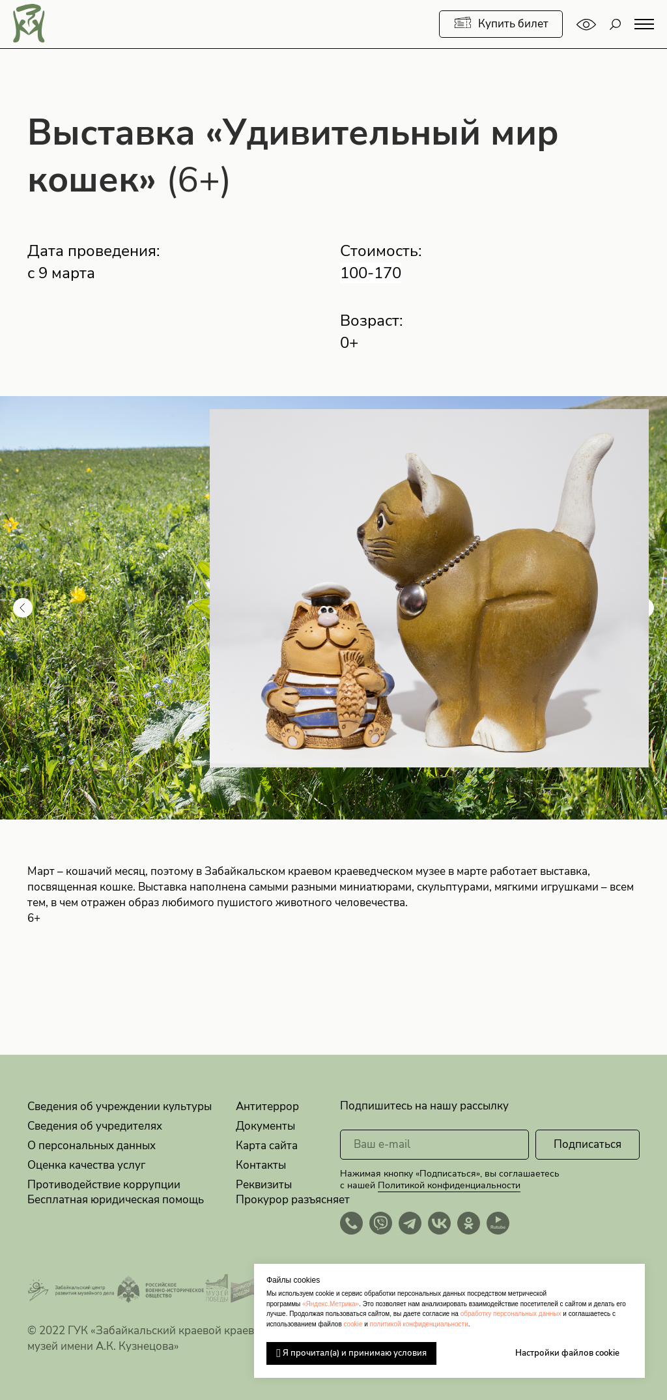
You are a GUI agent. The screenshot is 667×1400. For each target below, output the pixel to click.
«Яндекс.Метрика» (330, 1303)
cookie (352, 1324)
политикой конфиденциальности (419, 1324)
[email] (434, 1145)
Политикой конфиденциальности (449, 1185)
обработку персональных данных (511, 1313)
